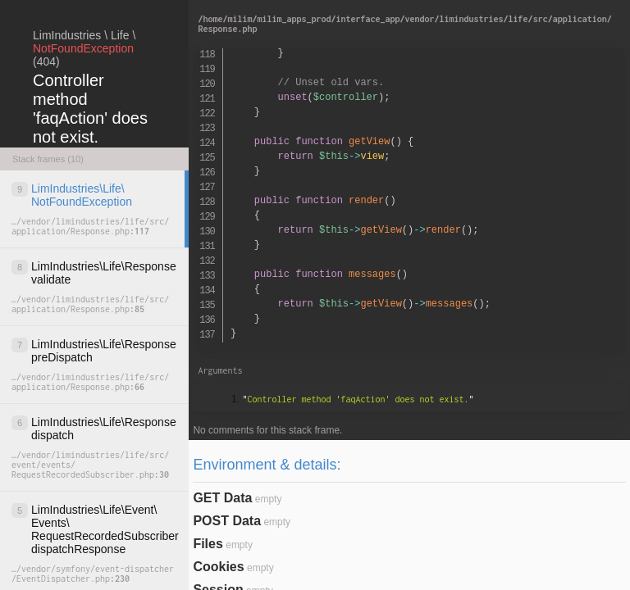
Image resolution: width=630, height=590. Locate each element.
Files (207, 544)
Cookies (218, 567)
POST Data (227, 521)
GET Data (222, 498)
